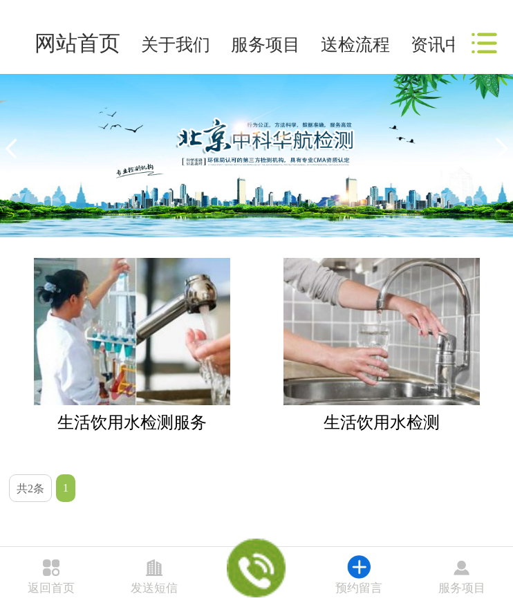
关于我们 (175, 44)
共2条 (30, 488)
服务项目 (265, 44)
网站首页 (77, 43)
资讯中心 (445, 44)
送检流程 (355, 44)
